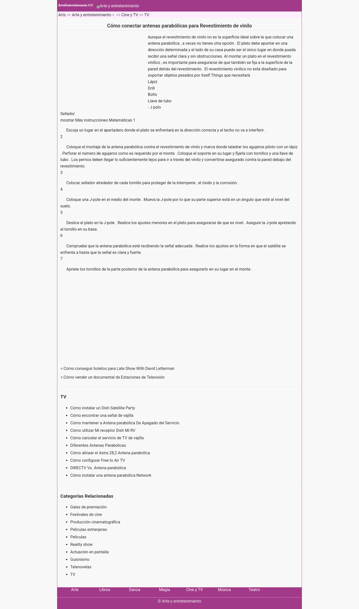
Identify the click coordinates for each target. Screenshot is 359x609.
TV (146, 14)
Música (224, 589)
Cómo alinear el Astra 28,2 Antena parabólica (110, 453)
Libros (104, 589)
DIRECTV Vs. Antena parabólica (98, 467)
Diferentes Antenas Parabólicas (98, 445)
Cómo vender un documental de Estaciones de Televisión (115, 377)
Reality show (81, 544)
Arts (62, 14)
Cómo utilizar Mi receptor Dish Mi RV (103, 430)
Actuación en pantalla (89, 552)
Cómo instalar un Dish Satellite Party (103, 408)
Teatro (254, 589)
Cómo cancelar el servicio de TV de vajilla (107, 438)
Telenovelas (80, 567)
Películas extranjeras (88, 529)
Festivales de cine (86, 514)
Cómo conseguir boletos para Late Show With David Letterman (119, 368)
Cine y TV (129, 14)
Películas (78, 537)
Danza (134, 589)
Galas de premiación (88, 507)
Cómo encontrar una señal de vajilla (102, 415)
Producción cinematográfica (95, 522)
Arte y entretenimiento (119, 5)
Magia (164, 589)
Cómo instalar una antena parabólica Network (111, 475)
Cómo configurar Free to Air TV (98, 460)
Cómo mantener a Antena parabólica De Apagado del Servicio (125, 423)
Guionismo (80, 559)
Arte (75, 589)
